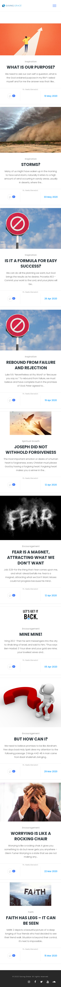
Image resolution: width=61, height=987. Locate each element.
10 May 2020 (50, 96)
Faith (31, 912)
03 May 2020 (51, 197)
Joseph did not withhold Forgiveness (31, 449)
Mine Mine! (30, 634)
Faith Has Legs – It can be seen (31, 920)
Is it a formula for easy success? (31, 263)
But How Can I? (31, 739)
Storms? (30, 164)
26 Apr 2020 (50, 298)
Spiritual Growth (31, 441)
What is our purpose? (31, 67)
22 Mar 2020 (50, 871)
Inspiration (31, 61)
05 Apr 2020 (50, 666)
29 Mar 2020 (50, 771)
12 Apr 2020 (51, 484)
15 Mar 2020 (50, 955)
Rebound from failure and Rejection (30, 365)
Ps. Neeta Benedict (30, 89)
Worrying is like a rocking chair (31, 836)
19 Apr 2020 (51, 400)
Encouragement (31, 546)
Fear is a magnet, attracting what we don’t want (30, 557)
